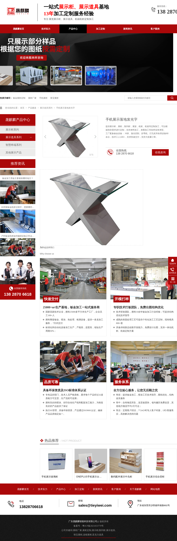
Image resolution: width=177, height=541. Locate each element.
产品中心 (73, 29)
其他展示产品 (14, 152)
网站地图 (155, 489)
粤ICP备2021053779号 (92, 526)
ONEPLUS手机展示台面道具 (91, 476)
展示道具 (110, 530)
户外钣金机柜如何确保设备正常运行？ (18, 237)
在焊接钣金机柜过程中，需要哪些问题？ (19, 208)
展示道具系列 (46, 108)
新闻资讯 (127, 29)
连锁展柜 (87, 534)
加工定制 (100, 29)
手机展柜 (43, 98)
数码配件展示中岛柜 (121, 476)
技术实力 (45, 29)
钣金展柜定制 (19, 98)
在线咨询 (160, 152)
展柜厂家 (32, 98)
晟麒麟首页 (18, 29)
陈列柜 (102, 530)
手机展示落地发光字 (65, 108)
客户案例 (155, 29)
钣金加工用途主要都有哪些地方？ (17, 179)
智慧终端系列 (14, 144)
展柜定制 (86, 530)
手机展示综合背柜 (155, 476)
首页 (22, 108)
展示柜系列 (12, 129)
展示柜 (95, 530)
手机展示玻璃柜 (49, 476)
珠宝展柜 (54, 98)
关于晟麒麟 (136, 489)
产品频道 (32, 108)
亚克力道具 (97, 534)
